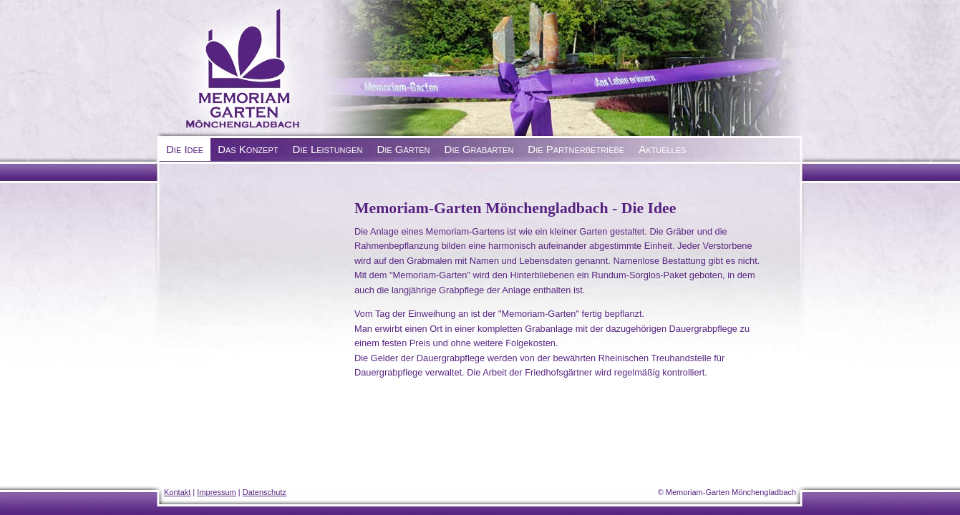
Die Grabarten (479, 149)
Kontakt (177, 492)
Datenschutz (264, 492)
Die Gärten (403, 149)
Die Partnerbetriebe (576, 149)
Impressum (216, 492)
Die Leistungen (327, 149)
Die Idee (184, 149)
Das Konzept (248, 149)
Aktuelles (662, 149)
